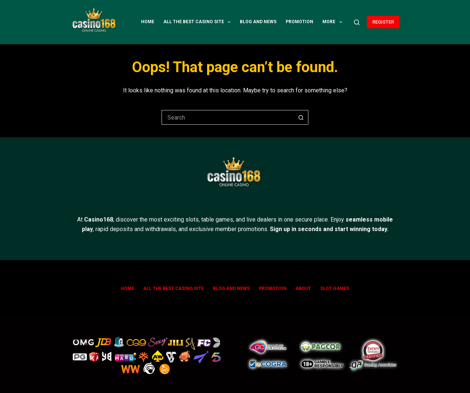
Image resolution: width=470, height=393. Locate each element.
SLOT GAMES (334, 288)
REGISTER (383, 22)
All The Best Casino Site (198, 22)
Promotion (299, 21)
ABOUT (303, 288)
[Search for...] (228, 117)
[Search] (356, 22)
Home (147, 21)
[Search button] (301, 117)
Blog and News (258, 21)
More (333, 22)
